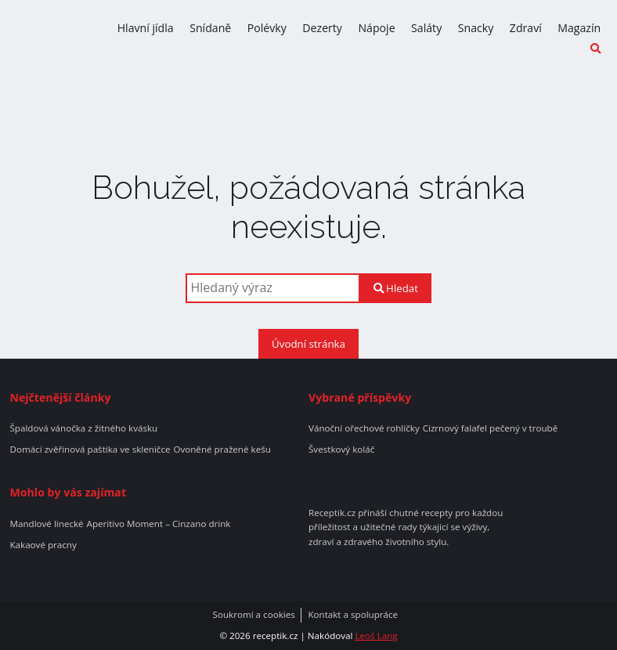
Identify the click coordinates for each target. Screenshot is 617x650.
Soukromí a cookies (254, 614)
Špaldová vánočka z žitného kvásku (83, 428)
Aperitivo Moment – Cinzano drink (159, 523)
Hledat (395, 288)
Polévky (267, 27)
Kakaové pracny (42, 545)
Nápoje (376, 27)
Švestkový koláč (341, 449)
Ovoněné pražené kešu (221, 449)
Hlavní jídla (145, 27)
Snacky (476, 27)
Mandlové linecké (46, 523)
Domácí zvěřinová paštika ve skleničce (89, 449)
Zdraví (526, 27)
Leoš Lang (376, 635)
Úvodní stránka (308, 344)
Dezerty (322, 27)
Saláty (426, 27)
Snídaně (210, 27)
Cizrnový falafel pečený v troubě (490, 428)
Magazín (579, 27)
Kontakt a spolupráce (353, 614)
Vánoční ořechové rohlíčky (364, 428)
